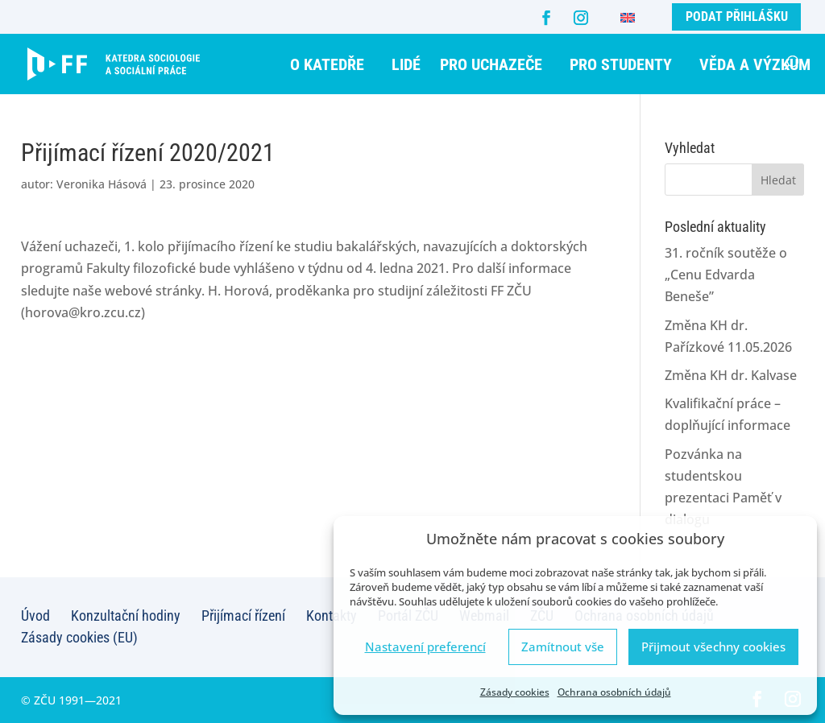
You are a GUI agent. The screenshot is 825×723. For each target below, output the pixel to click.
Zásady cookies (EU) (79, 637)
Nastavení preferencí (425, 646)
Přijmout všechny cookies (713, 646)
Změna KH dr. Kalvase (731, 375)
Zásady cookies (514, 692)
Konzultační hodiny (125, 615)
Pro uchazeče (491, 64)
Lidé (406, 64)
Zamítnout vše (562, 646)
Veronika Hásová (101, 184)
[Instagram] (581, 17)
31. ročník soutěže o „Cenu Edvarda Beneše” (726, 274)
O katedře (327, 64)
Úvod (35, 615)
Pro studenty (621, 64)
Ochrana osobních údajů (614, 692)
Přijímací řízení (243, 615)
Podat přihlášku (737, 16)
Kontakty (331, 615)
